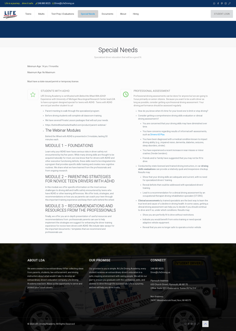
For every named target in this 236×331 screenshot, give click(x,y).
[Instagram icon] (225, 3)
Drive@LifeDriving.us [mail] (64, 3)
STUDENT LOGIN (222, 14)
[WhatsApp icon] (214, 3)
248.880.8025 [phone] (44, 3)
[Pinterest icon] (222, 3)
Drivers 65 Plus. (157, 134)
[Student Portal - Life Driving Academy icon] (229, 3)
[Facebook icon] (218, 3)
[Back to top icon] (205, 324)
